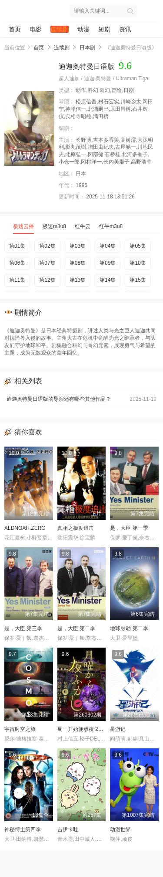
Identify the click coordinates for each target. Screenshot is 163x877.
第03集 (78, 246)
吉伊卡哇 (67, 829)
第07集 (47, 263)
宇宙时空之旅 (20, 729)
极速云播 (23, 226)
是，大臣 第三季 (23, 628)
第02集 (47, 246)
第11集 (17, 280)
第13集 (78, 280)
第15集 (138, 280)
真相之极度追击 (75, 528)
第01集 (17, 246)
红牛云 (82, 226)
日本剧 (87, 47)
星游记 (118, 729)
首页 (15, 29)
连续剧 (59, 29)
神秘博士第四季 (22, 829)
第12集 (47, 280)
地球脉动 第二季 (129, 628)
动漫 (83, 29)
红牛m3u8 (111, 226)
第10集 (138, 263)
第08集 (78, 263)
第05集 (138, 246)
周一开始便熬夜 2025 (82, 729)
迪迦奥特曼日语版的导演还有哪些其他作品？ (81, 399)
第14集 (108, 280)
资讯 (125, 29)
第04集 (108, 246)
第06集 (17, 263)
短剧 (104, 29)
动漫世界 (120, 829)
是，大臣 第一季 (129, 528)
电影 (36, 29)
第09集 (108, 263)
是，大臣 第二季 (76, 628)
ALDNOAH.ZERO (25, 528)
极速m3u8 (54, 226)
